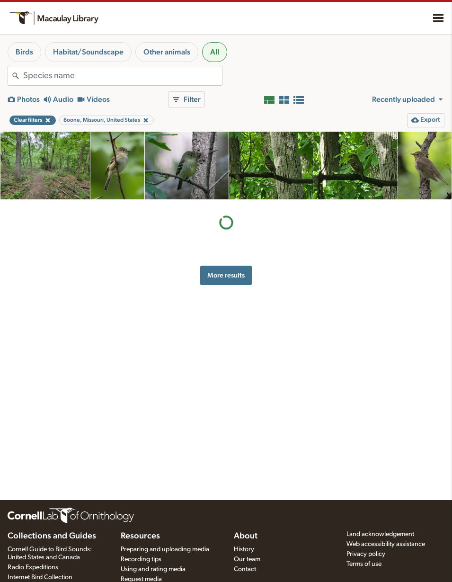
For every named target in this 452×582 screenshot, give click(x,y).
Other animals (166, 52)
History (244, 549)
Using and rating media (153, 569)
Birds (24, 52)
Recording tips (141, 559)
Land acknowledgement (380, 534)
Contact (245, 569)
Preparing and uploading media (165, 549)
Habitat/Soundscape (88, 52)
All (214, 52)
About (245, 536)
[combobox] (122, 75)
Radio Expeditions (33, 567)
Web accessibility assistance (385, 544)
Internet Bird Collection (40, 577)
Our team (247, 559)
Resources (140, 536)
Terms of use (363, 564)
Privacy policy (365, 554)
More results (226, 275)
